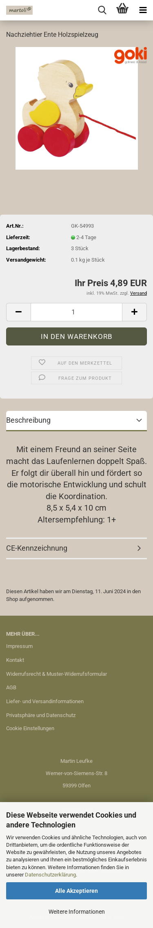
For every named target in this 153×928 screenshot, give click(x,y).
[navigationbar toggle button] (143, 10)
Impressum (19, 646)
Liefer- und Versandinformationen (45, 701)
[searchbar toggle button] (102, 10)
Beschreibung (28, 420)
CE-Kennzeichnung (36, 548)
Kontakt (15, 660)
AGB (11, 687)
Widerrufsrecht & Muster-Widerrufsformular (56, 674)
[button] (18, 312)
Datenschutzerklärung (50, 875)
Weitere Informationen (77, 911)
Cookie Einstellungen (30, 728)
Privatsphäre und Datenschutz (40, 715)
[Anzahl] (76, 312)
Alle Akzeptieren (76, 891)
